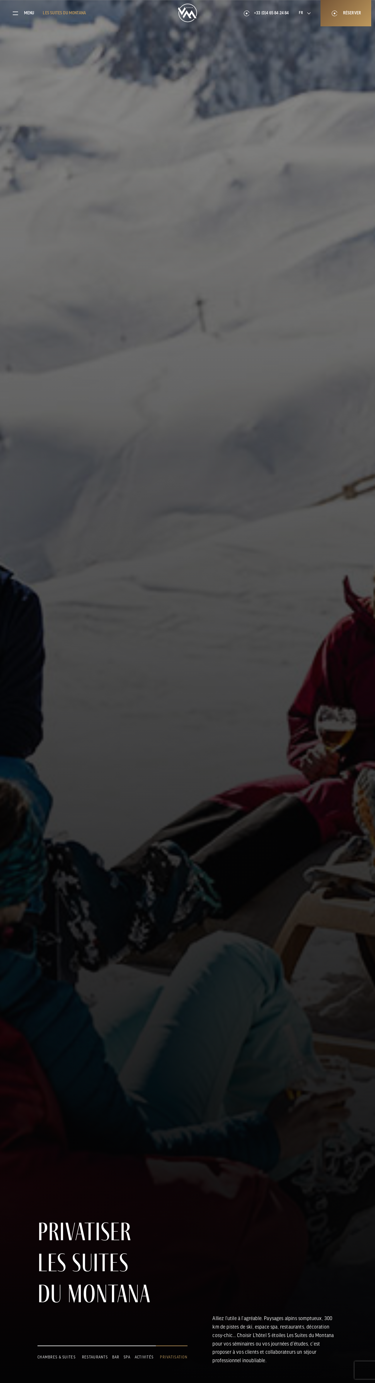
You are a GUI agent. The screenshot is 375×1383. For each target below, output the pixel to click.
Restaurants (95, 1357)
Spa (127, 1357)
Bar (116, 1357)
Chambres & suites (57, 1357)
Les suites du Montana (64, 13)
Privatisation (174, 1357)
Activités (144, 1357)
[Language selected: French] (304, 13)
